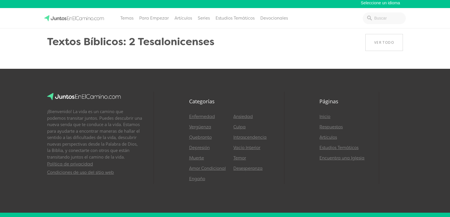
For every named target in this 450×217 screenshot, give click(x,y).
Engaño (197, 179)
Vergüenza (200, 127)
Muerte (196, 158)
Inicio (324, 116)
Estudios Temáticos (235, 18)
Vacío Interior (246, 148)
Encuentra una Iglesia (341, 158)
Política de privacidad (70, 164)
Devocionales (274, 18)
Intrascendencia (250, 137)
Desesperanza (248, 168)
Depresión (199, 148)
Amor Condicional (207, 168)
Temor (239, 158)
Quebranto (200, 137)
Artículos (183, 18)
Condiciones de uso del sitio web (80, 172)
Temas (126, 18)
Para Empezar (154, 18)
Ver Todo (384, 42)
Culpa (239, 127)
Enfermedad (202, 116)
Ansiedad (243, 116)
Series (204, 18)
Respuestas (331, 127)
